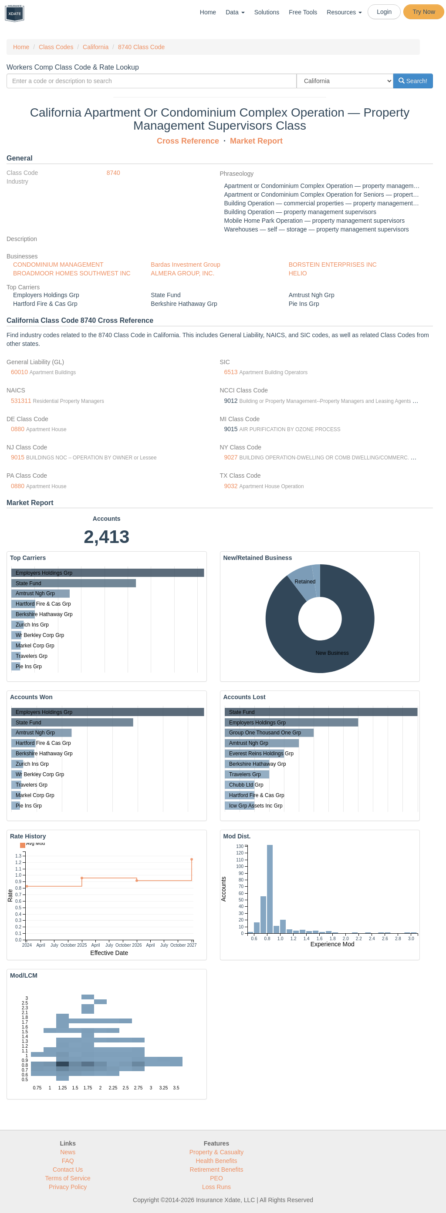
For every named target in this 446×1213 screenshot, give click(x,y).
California (95, 47)
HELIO (298, 273)
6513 (231, 372)
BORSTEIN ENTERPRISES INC (333, 264)
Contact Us (68, 1169)
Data (235, 12)
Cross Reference (188, 141)
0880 (17, 429)
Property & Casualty (216, 1152)
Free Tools (303, 12)
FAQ (68, 1160)
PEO (216, 1178)
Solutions (267, 12)
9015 (17, 457)
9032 (231, 486)
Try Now (423, 11)
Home (208, 12)
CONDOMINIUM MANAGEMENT (58, 264)
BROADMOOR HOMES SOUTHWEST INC (72, 273)
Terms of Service (68, 1178)
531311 (21, 400)
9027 (231, 457)
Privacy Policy (68, 1186)
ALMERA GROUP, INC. (182, 273)
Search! (413, 80)
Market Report (256, 141)
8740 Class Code (141, 47)
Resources (344, 12)
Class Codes (56, 47)
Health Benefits (216, 1160)
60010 (19, 372)
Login (384, 11)
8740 (113, 172)
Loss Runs (216, 1186)
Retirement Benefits (216, 1169)
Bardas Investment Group (185, 264)
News (67, 1152)
